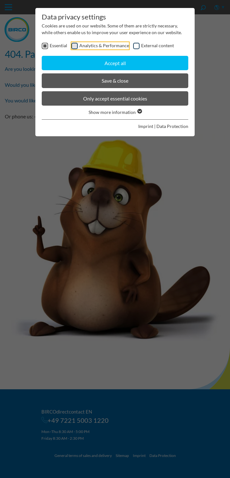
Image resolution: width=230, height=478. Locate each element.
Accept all (115, 63)
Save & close (115, 81)
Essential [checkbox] (58, 45)
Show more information (115, 112)
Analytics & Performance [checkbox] (104, 45)
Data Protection (172, 126)
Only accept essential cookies (115, 98)
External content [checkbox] (157, 45)
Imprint (145, 126)
